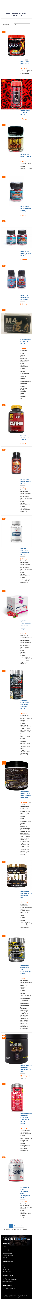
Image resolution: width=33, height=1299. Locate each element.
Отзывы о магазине (7, 1255)
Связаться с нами (7, 1253)
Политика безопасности (8, 1251)
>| (21, 1226)
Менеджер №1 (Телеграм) (9, 1278)
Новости (4, 1257)
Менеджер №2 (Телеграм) (9, 1279)
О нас (4, 1246)
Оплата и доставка (7, 1249)
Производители (6, 1264)
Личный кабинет (6, 1271)
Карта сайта (5, 1269)
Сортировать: (6, 22)
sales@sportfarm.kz (7, 1281)
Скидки (4, 1267)
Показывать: (6, 24)
